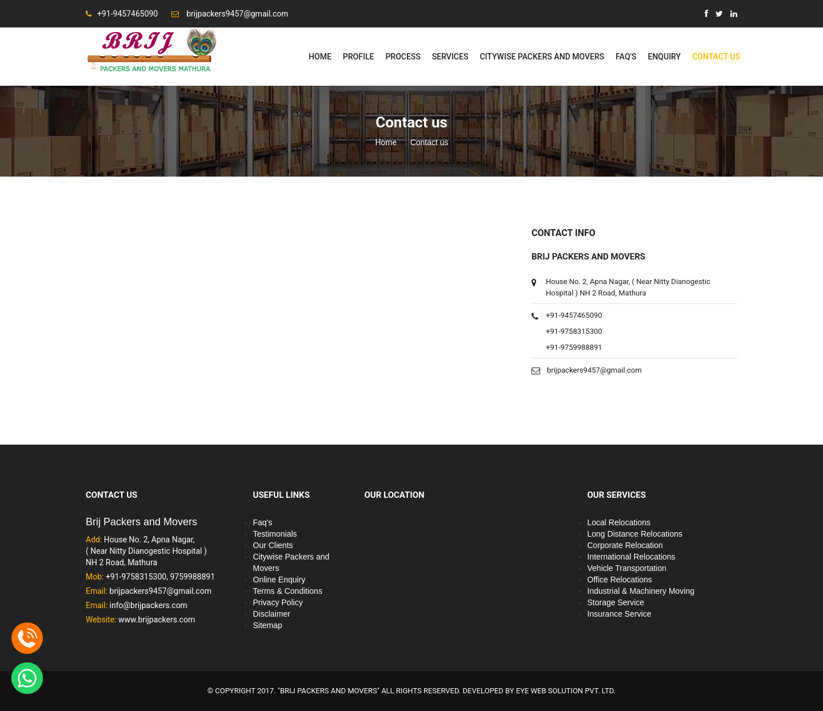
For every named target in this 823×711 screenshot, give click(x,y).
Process (402, 56)
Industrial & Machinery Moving (641, 591)
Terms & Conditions (287, 591)
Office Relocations (620, 579)
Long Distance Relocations (635, 533)
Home (320, 56)
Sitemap (267, 625)
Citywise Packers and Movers (542, 56)
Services (450, 56)
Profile (358, 56)
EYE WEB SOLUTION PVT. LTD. (566, 690)
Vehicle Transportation (627, 568)
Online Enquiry (279, 579)
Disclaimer (271, 613)
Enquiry (664, 56)
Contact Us (716, 56)
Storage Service (616, 602)
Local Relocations (619, 522)
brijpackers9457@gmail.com (594, 370)
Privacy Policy (278, 602)
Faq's (626, 56)
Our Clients (273, 545)
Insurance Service (620, 613)
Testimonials (275, 533)
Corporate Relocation (625, 545)
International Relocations (632, 556)
